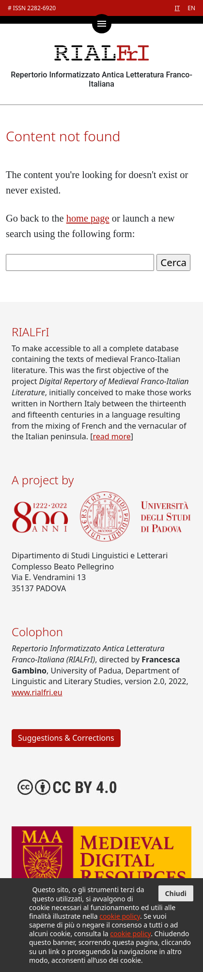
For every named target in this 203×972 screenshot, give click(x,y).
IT (177, 8)
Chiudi (176, 893)
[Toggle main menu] (101, 23)
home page (87, 218)
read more (111, 436)
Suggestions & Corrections (66, 738)
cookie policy (119, 916)
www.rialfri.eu (37, 692)
